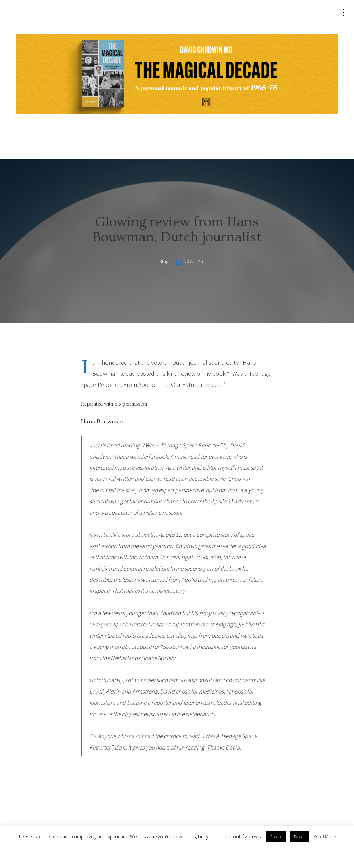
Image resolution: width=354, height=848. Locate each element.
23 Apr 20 (193, 261)
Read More (324, 836)
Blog (163, 261)
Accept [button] (276, 837)
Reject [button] (299, 837)
